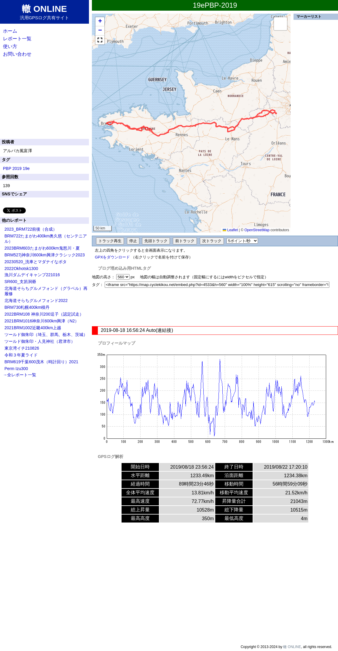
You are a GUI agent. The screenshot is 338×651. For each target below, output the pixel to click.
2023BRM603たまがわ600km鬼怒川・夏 (42, 248)
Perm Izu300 (16, 368)
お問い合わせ (17, 54)
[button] (99, 21)
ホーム (10, 30)
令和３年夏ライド (21, 355)
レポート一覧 (17, 38)
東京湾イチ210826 (21, 348)
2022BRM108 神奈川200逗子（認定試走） (44, 314)
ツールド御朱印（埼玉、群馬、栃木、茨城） (45, 334)
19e (26, 168)
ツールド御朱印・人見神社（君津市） (39, 341)
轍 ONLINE (292, 647)
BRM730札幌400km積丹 (27, 307)
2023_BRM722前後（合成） (30, 229)
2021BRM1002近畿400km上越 (32, 327)
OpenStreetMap (257, 230)
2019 (17, 168)
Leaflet (230, 230)
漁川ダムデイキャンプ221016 (32, 274)
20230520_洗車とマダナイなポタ (35, 261)
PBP (7, 168)
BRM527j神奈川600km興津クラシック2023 (44, 255)
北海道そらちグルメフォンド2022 (36, 300)
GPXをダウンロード (112, 257)
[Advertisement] (215, 307)
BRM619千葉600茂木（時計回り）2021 (41, 361)
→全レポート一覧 (19, 374)
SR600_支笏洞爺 (20, 281)
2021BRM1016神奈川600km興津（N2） (41, 321)
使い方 (10, 46)
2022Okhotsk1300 (21, 268)
